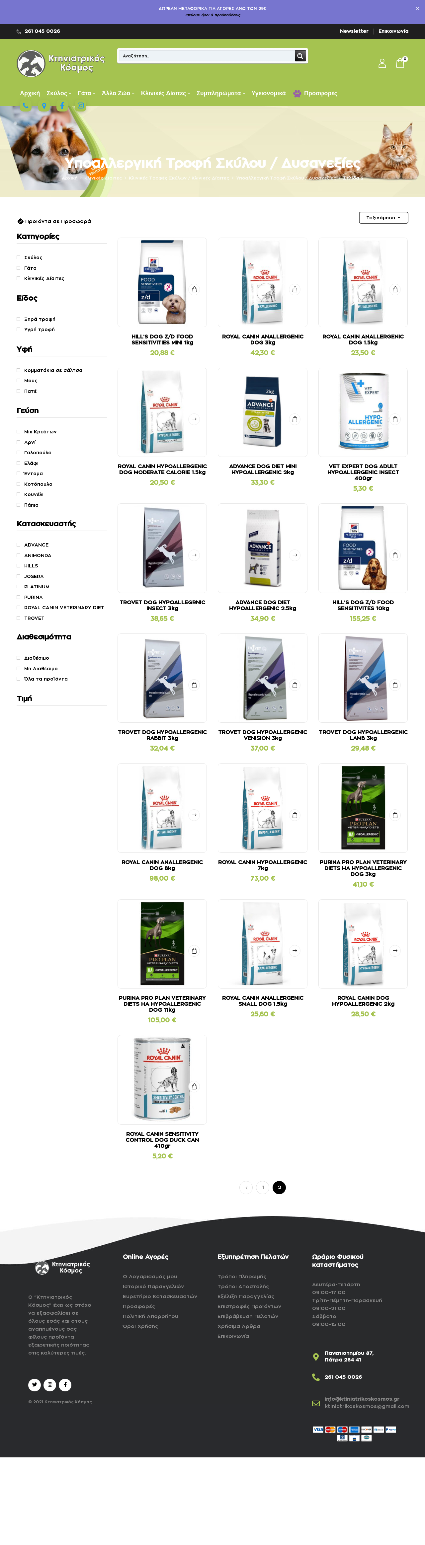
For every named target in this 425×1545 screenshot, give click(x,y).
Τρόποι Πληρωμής (241, 1276)
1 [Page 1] (263, 1187)
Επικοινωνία (393, 31)
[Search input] (207, 56)
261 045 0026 (42, 31)
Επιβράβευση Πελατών (247, 1316)
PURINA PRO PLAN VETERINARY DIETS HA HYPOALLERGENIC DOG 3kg (363, 868)
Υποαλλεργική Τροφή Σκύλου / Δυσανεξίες (286, 178)
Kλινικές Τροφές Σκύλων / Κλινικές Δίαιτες (179, 178)
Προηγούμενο (246, 1187)
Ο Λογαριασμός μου (150, 1276)
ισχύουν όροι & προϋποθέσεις (212, 15)
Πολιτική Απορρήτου (150, 1316)
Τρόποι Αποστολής (243, 1286)
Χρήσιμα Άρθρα (238, 1326)
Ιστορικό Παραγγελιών (153, 1286)
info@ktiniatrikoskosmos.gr (362, 1399)
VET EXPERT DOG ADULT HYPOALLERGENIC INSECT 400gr (363, 472)
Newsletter (354, 31)
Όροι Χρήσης (140, 1326)
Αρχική (69, 178)
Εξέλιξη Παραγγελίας (245, 1296)
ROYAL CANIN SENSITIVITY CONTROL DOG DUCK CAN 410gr (162, 1140)
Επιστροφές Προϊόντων (249, 1306)
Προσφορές (139, 1306)
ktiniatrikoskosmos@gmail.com (367, 1406)
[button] (400, 64)
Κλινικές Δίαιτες (103, 178)
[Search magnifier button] (300, 55)
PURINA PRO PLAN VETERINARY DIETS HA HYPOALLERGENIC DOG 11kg (162, 1004)
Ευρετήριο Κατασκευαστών (160, 1296)
